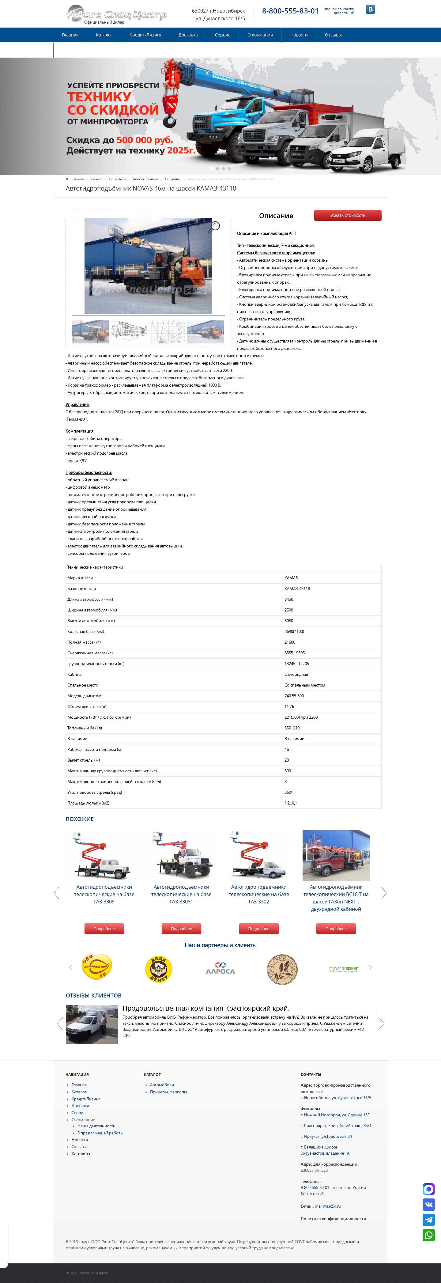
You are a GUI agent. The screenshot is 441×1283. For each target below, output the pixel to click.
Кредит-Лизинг (146, 35)
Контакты (72, 50)
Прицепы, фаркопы (168, 1092)
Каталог (104, 35)
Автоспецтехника (145, 179)
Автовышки (172, 179)
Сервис (222, 35)
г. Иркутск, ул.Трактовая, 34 (326, 1136)
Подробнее (104, 928)
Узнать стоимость (347, 215)
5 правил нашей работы (100, 1133)
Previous (60, 1023)
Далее (381, 1023)
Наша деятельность (96, 1126)
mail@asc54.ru (328, 1206)
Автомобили (117, 179)
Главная (70, 35)
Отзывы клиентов (94, 995)
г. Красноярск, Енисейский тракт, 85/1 (336, 1125)
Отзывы (333, 35)
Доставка (188, 35)
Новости (299, 35)
